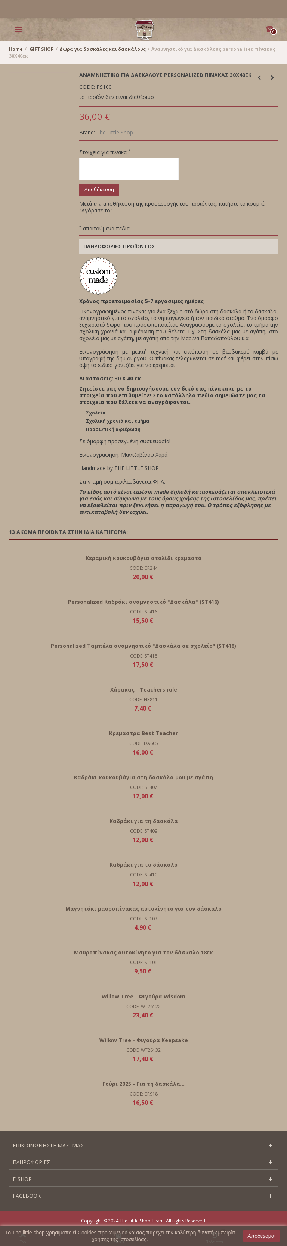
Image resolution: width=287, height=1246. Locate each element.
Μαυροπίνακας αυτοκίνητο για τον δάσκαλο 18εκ (143, 952)
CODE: (87, 87)
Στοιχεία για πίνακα (104, 152)
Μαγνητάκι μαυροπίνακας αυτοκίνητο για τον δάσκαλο (143, 908)
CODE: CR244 (144, 568)
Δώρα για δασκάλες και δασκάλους (102, 49)
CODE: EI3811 (143, 699)
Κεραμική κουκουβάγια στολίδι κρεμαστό (143, 558)
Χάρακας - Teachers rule (143, 689)
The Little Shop (114, 132)
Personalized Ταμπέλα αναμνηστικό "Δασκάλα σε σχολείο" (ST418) (143, 645)
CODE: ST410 (143, 874)
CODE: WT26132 (143, 1050)
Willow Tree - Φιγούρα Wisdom (143, 996)
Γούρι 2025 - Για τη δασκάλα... (143, 1083)
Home (16, 49)
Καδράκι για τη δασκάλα (143, 820)
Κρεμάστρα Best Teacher (143, 733)
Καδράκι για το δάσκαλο (143, 864)
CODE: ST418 (143, 656)
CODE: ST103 (143, 919)
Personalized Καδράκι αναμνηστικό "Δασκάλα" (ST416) (143, 601)
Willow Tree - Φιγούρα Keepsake (143, 1040)
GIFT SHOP (42, 49)
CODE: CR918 (144, 1094)
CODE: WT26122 (143, 1006)
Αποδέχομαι (261, 1236)
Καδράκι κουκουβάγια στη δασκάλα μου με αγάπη (143, 777)
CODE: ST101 (143, 962)
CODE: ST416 (143, 612)
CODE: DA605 (143, 743)
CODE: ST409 (143, 831)
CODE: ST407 (143, 787)
